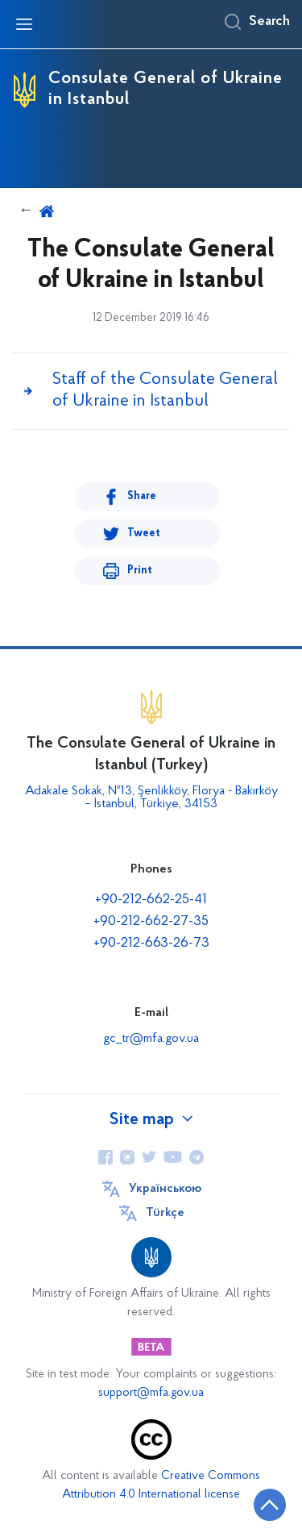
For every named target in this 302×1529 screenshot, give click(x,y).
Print (139, 571)
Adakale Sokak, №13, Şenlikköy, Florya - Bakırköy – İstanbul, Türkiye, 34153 (151, 797)
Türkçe (165, 1212)
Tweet (143, 533)
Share (141, 496)
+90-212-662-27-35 (151, 921)
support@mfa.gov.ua (151, 1393)
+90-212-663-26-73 (151, 943)
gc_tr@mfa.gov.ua (151, 1038)
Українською (165, 1188)
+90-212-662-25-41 (151, 899)
